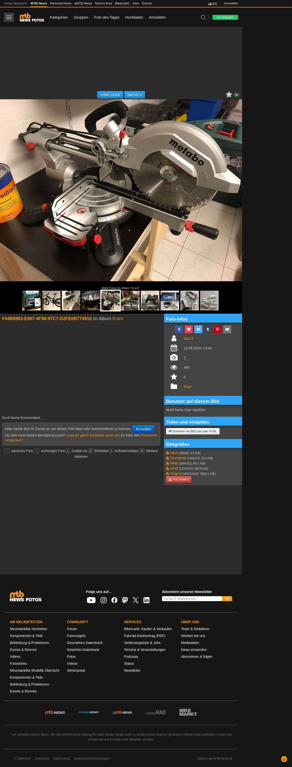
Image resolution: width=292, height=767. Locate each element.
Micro (174, 453)
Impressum (42, 758)
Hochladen (134, 17)
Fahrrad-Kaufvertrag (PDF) (144, 636)
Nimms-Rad (103, 3)
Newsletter (132, 670)
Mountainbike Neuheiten (28, 629)
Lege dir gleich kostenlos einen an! (93, 435)
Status (129, 663)
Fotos (71, 657)
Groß (174, 468)
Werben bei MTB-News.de (215, 758)
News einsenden (194, 650)
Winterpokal (76, 670)
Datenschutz (62, 758)
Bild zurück (110, 95)
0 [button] (236, 95)
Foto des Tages (106, 17)
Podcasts (131, 657)
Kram (134, 288)
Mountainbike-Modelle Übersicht (34, 670)
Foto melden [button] (179, 479)
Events (147, 3)
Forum (72, 629)
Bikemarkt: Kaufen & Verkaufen (148, 629)
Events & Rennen (23, 650)
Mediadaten (190, 643)
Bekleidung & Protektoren (29, 643)
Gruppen (81, 17)
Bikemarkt (122, 3)
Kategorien (59, 17)
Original (176, 474)
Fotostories (18, 663)
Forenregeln (76, 636)
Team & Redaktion (195, 629)
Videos (15, 657)
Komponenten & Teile (26, 636)
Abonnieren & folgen (196, 657)
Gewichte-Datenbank (83, 650)
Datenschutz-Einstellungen (91, 758)
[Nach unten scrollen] (284, 759)
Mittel (174, 463)
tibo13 (188, 338)
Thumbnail (178, 458)
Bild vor (134, 95)
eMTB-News (83, 3)
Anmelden (231, 3)
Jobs (135, 3)
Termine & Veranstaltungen (145, 650)
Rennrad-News (61, 3)
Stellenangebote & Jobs (142, 643)
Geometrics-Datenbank (85, 643)
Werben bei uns (193, 636)
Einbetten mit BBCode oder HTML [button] (193, 431)
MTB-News (39, 3)
